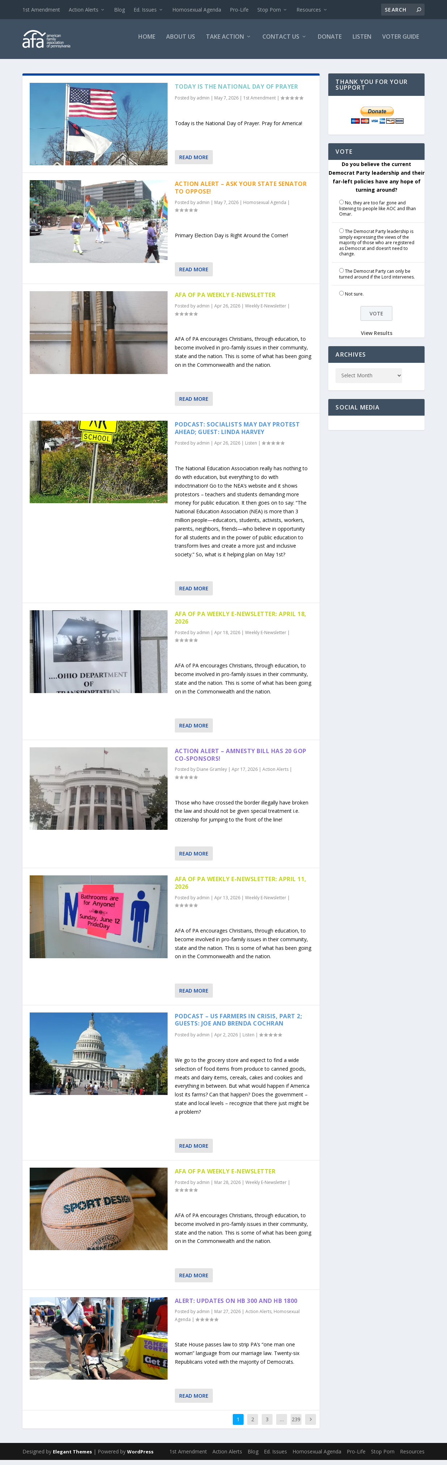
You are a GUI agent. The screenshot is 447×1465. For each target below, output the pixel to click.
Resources (308, 9)
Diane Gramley (212, 774)
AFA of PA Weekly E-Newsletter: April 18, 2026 (241, 622)
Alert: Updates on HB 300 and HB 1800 (236, 1306)
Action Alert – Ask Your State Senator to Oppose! (241, 192)
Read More (193, 162)
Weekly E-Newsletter (265, 311)
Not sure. (354, 299)
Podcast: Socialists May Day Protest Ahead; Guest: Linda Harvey (237, 433)
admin (203, 103)
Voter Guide (400, 42)
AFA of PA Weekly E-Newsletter (225, 300)
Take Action (225, 42)
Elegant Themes (72, 1456)
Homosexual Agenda (196, 9)
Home (146, 42)
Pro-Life (239, 9)
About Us (180, 42)
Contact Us (280, 42)
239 (296, 1424)
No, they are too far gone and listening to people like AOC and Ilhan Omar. (377, 213)
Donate (330, 42)
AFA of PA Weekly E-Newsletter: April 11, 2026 (241, 888)
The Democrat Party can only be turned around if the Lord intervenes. (377, 279)
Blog (119, 9)
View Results (376, 338)
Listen (362, 42)
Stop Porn (269, 9)
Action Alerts (83, 9)
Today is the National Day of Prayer (236, 91)
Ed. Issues (145, 9)
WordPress (140, 1456)
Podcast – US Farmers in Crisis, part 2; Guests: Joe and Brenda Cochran (238, 1025)
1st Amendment (41, 9)
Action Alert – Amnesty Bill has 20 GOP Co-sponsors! (241, 760)
